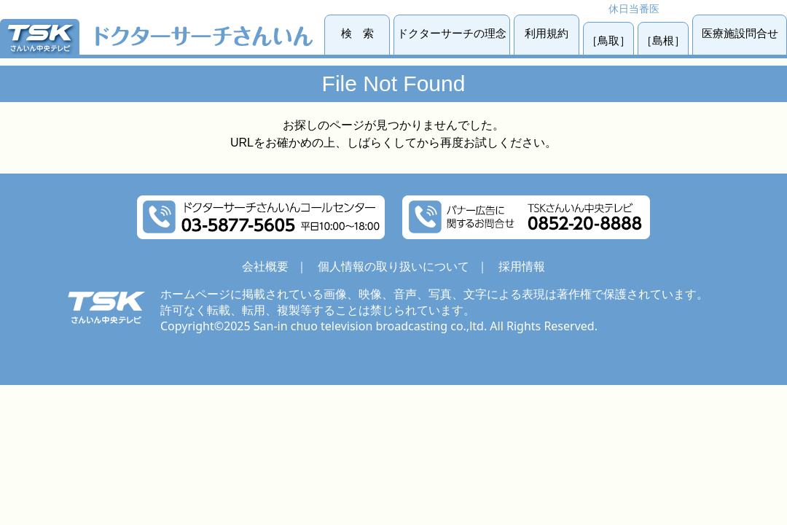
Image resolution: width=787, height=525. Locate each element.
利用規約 (546, 33)
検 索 (357, 33)
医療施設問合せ (740, 33)
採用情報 (521, 266)
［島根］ (663, 40)
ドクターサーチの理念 (451, 33)
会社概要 (265, 266)
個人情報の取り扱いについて (393, 266)
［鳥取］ (608, 40)
